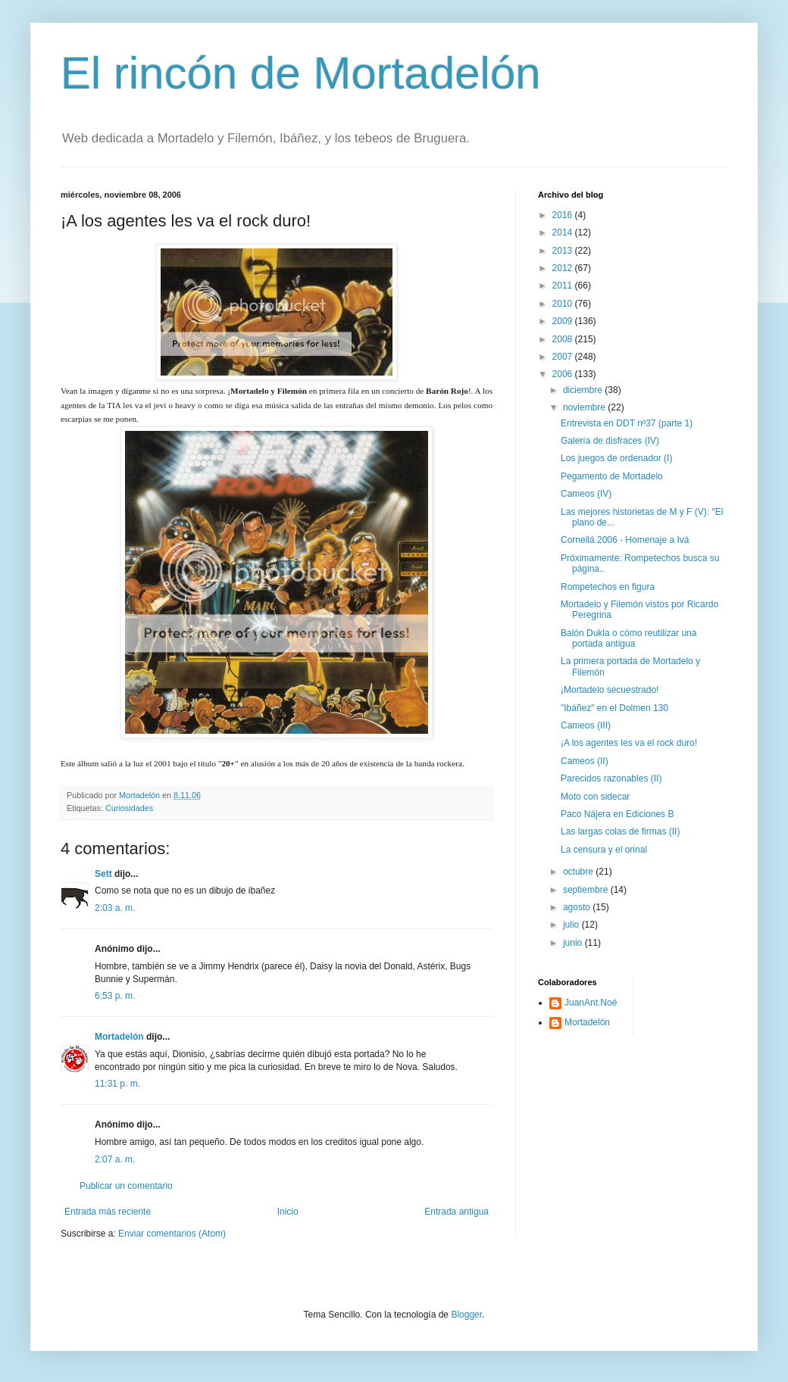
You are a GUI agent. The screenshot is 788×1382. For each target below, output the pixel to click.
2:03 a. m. (115, 908)
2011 (563, 285)
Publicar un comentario (126, 1186)
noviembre (585, 407)
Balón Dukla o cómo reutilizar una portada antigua (628, 638)
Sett (103, 874)
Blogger (466, 1314)
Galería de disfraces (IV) (610, 440)
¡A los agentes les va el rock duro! (629, 743)
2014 (563, 232)
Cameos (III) (586, 725)
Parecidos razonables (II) (611, 778)
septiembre (587, 889)
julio (572, 924)
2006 (563, 374)
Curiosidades (129, 808)
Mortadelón (119, 1036)
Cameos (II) (584, 761)
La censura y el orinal (604, 849)
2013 (563, 250)
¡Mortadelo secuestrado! (609, 690)
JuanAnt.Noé (590, 1002)
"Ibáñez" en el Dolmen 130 (614, 708)
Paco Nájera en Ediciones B (617, 814)
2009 (563, 321)
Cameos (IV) (586, 493)
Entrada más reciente (107, 1211)
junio (574, 942)
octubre (579, 871)
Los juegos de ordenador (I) (616, 458)
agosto (578, 907)
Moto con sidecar (595, 796)
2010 (563, 303)
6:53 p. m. (115, 995)
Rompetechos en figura (608, 587)
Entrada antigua (456, 1211)
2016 (563, 215)
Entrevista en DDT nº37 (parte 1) (627, 423)
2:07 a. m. (115, 1159)
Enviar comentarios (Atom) (172, 1233)
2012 (563, 268)
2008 (563, 339)
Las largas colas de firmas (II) (620, 831)
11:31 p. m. (117, 1083)
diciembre (584, 390)
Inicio (288, 1211)
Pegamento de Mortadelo (612, 476)
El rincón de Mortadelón (301, 73)
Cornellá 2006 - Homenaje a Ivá (625, 540)
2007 (563, 356)
